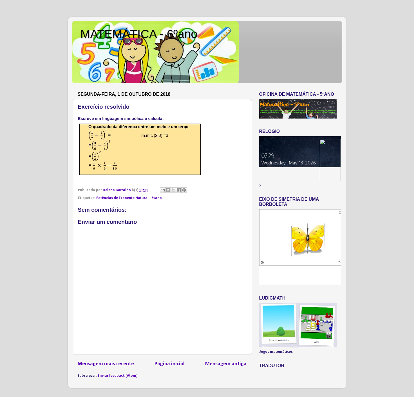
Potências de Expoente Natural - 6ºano (129, 198)
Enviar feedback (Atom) (117, 376)
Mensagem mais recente (106, 364)
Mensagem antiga (226, 364)
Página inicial (170, 364)
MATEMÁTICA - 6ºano (139, 34)
